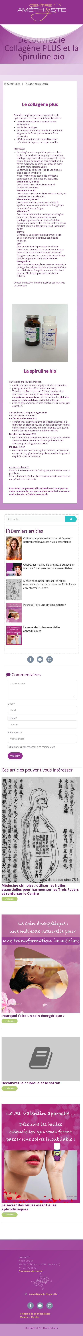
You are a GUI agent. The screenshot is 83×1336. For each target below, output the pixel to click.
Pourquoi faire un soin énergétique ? (36, 612)
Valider (15, 756)
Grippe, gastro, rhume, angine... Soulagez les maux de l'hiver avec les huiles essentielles (40, 569)
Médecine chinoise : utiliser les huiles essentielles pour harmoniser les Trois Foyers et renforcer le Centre (41, 589)
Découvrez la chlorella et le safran (31, 1082)
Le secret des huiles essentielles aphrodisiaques (33, 635)
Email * (11, 703)
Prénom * (12, 717)
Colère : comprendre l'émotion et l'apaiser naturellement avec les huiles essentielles (39, 548)
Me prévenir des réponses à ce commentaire (31, 746)
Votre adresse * (15, 732)
